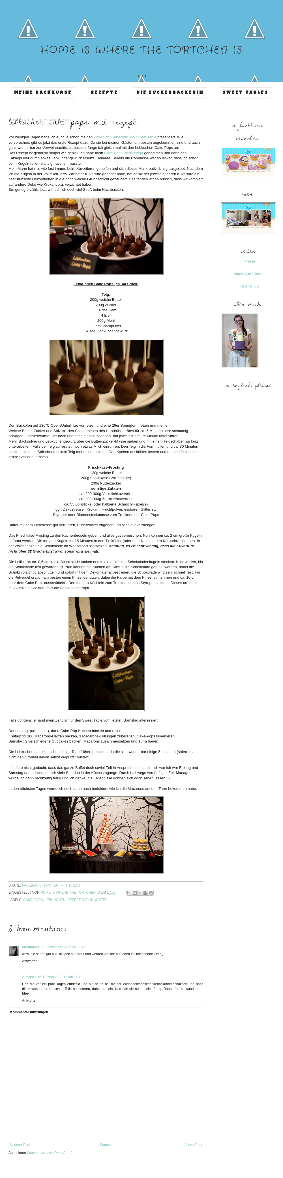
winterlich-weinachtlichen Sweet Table (125, 137)
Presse (250, 261)
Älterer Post (193, 1145)
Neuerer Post (20, 1145)
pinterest (70, 885)
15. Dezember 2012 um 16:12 (59, 977)
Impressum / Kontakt (249, 274)
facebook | (33, 885)
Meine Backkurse (43, 93)
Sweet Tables (245, 93)
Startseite (107, 1145)
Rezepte (104, 93)
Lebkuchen (55, 900)
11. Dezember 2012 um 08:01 (63, 947)
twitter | (52, 885)
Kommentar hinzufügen (29, 1012)
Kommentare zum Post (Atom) (49, 1153)
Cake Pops (33, 900)
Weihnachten (95, 900)
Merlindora (30, 947)
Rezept (73, 900)
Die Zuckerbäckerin (170, 93)
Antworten (29, 961)
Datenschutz (249, 286)
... (141, 67)
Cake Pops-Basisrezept (123, 153)
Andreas (29, 977)
